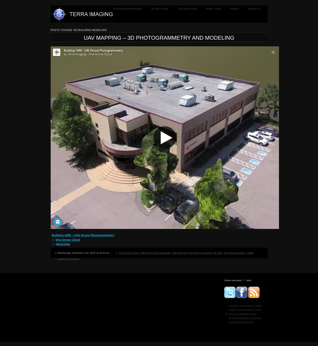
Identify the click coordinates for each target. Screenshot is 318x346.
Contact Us (254, 8)
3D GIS (218, 253)
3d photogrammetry (234, 253)
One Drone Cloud (187, 8)
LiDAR (250, 253)
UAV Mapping (179, 253)
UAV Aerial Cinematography (155, 253)
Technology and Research (127, 8)
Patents (234, 8)
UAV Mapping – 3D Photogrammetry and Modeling (159, 38)
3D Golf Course (159, 8)
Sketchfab (63, 244)
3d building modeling (201, 253)
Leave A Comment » (69, 258)
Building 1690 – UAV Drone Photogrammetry (83, 235)
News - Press (213, 8)
